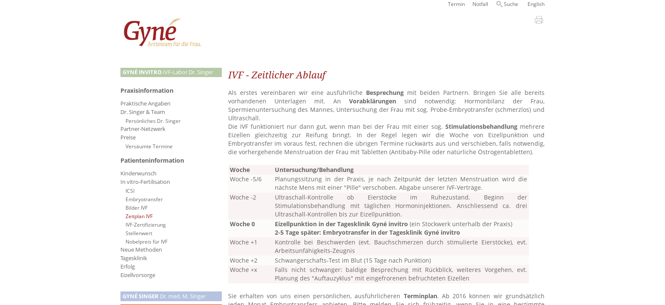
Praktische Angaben (145, 103)
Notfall (480, 4)
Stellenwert (139, 233)
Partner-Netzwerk (142, 129)
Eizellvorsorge (137, 275)
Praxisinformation (146, 90)
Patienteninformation (152, 160)
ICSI (130, 190)
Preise (128, 137)
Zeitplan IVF (139, 216)
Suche (511, 4)
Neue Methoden (141, 249)
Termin (456, 4)
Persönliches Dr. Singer (153, 120)
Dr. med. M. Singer (164, 296)
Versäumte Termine (149, 146)
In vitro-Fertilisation (145, 182)
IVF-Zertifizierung (146, 224)
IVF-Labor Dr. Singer (168, 72)
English (536, 4)
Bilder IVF (137, 207)
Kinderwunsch (138, 173)
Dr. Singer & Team (142, 112)
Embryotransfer (144, 199)
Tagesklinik (133, 258)
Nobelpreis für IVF (147, 241)
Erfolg (127, 266)
